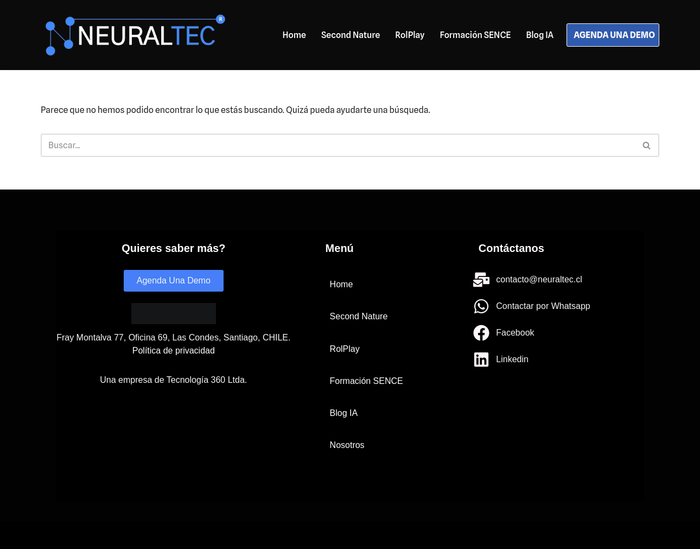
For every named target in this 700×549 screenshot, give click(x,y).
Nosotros (347, 445)
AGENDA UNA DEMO (614, 35)
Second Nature (350, 35)
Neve (51, 535)
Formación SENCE (475, 35)
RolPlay (409, 35)
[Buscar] (338, 145)
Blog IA (539, 35)
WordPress (162, 535)
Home (294, 35)
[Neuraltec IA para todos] (135, 35)
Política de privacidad (173, 350)
